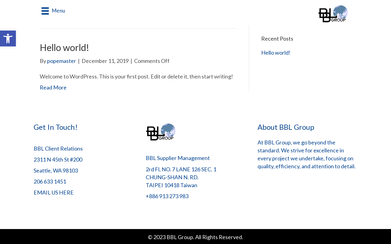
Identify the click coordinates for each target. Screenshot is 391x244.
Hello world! (64, 47)
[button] (8, 38)
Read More (53, 87)
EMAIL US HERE (54, 192)
